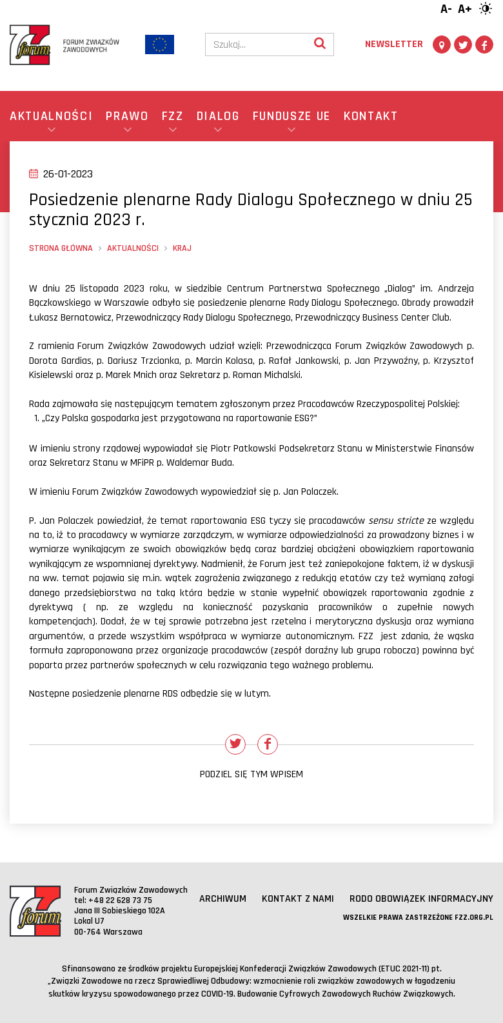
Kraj (182, 248)
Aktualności (133, 248)
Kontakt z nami (298, 899)
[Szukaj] (256, 44)
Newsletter (394, 44)
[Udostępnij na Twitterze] (235, 744)
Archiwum (222, 899)
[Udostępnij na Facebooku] (267, 744)
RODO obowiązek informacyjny (421, 899)
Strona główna (61, 248)
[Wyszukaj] (319, 44)
